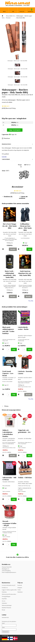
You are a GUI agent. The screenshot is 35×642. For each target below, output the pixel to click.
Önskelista (4, 592)
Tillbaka (5, 406)
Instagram (20, 587)
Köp (29, 249)
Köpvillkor (4, 598)
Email (3, 623)
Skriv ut (27, 164)
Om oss (3, 601)
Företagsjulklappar (6, 596)
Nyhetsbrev (4, 603)
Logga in (22, 11)
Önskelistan (6, 138)
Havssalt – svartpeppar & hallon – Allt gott (9, 523)
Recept (3, 610)
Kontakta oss (5, 587)
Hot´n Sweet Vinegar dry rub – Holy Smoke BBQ (10, 226)
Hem (3, 17)
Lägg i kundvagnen (15, 130)
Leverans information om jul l (8, 585)
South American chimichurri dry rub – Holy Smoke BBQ (25, 273)
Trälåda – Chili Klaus (25, 477)
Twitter (19, 589)
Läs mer (4, 156)
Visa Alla (30, 301)
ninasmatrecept (5, 617)
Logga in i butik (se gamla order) (9, 589)
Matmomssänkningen (6, 605)
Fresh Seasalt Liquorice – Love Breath (7, 373)
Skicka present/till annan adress (9, 594)
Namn (3, 627)
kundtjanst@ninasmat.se (10, 572)
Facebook (20, 585)
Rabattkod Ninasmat (6, 607)
